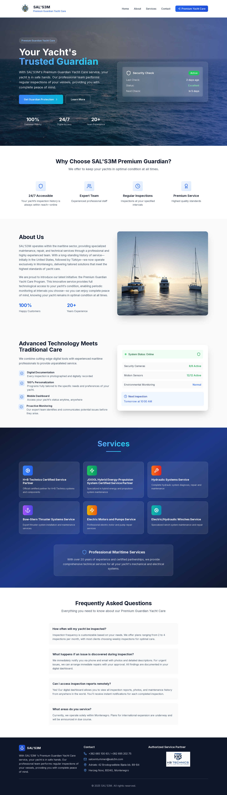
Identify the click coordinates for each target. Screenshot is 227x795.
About (137, 8)
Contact (165, 8)
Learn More (78, 99)
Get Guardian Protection (41, 99)
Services (151, 8)
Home (125, 8)
